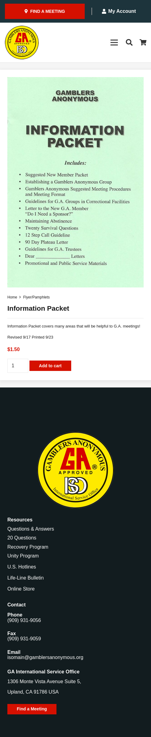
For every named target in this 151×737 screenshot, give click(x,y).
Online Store (21, 588)
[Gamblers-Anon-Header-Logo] (22, 42)
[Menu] (114, 42)
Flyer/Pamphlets (36, 297)
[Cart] (143, 42)
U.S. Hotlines (21, 566)
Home (12, 297)
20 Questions (21, 537)
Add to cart (50, 365)
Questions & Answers (30, 528)
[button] (129, 42)
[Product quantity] (17, 366)
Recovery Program (27, 547)
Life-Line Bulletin (25, 577)
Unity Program (23, 555)
